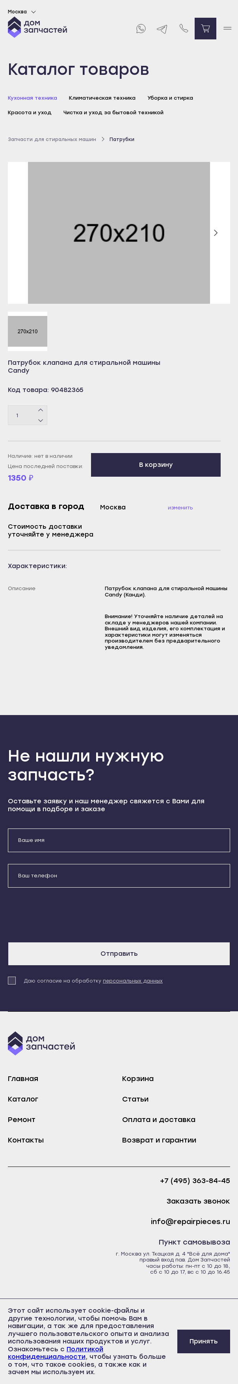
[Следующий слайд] (215, 233)
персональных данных (133, 981)
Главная (23, 1078)
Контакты (26, 1140)
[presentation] (68, 914)
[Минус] (41, 420)
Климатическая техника (102, 98)
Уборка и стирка (170, 98)
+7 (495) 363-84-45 (195, 1181)
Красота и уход (30, 112)
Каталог (23, 1099)
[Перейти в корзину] (205, 28)
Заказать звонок (198, 1201)
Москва (23, 12)
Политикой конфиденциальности (55, 1353)
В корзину (156, 464)
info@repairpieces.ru (190, 1222)
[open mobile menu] (227, 28)
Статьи (135, 1099)
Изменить (180, 508)
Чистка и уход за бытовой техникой (113, 112)
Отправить (119, 953)
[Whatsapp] (140, 28)
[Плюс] (41, 410)
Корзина (138, 1078)
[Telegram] (162, 28)
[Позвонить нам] (184, 28)
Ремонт (21, 1119)
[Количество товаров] (27, 415)
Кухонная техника (32, 98)
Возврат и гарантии (159, 1140)
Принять (204, 1341)
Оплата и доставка (158, 1119)
